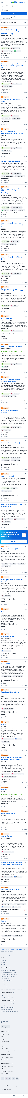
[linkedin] (13, 1078)
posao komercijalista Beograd (8, 1003)
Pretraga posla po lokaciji (7, 997)
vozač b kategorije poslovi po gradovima (11, 1051)
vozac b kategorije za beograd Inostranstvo (11, 989)
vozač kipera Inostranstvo (7, 980)
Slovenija (3, 964)
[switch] (25, 22)
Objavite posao (5, 1060)
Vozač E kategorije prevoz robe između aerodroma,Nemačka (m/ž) (12, 225)
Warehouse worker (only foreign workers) (11, 580)
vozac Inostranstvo (5, 985)
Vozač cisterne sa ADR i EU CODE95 (10, 411)
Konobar (4, 724)
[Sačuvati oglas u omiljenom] (26, 27)
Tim (2, 1036)
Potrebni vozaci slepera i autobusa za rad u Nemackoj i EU (12, 290)
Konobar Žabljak (6, 836)
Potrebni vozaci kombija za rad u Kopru (12, 100)
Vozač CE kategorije (7, 476)
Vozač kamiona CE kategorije (10, 443)
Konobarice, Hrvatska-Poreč (10, 889)
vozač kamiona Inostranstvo (8, 976)
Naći (14, 14)
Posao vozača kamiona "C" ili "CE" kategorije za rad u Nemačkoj (10, 191)
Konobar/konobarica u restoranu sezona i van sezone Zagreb (11, 758)
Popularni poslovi (5, 995)
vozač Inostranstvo (5, 978)
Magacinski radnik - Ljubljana (10, 549)
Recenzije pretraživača (7, 1071)
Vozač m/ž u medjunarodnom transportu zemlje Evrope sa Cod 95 (12, 65)
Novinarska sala (5, 1041)
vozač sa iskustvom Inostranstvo (9, 974)
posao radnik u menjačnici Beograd (9, 1011)
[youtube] (17, 1078)
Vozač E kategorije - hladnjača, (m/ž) (11, 258)
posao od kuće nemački (6, 1009)
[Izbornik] (2, 2)
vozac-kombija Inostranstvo (7, 987)
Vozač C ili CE (5, 664)
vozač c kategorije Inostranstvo (8, 972)
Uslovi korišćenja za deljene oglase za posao (12, 1086)
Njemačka (3, 960)
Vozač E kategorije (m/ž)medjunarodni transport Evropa (12, 132)
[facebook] (2, 1078)
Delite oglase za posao (7, 1057)
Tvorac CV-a (4, 1073)
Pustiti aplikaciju (23, 2)
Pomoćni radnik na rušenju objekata (10, 693)
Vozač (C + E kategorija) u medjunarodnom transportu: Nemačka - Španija (10, 31)
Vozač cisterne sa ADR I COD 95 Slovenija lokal (11, 505)
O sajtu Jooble (5, 1034)
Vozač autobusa (6, 318)
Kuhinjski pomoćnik (7, 636)
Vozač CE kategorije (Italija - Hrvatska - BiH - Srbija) (10, 380)
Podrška (3, 1046)
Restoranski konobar (8, 813)
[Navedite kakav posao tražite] (14, 6)
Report (24, 57)
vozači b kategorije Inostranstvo (8, 970)
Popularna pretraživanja (7, 1066)
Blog (2, 1068)
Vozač (3, 611)
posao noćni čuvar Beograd (7, 1007)
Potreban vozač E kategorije (10, 161)
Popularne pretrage (7, 955)
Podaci (3, 1039)
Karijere (3, 1044)
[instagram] (6, 1078)
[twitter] (9, 1078)
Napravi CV (14, 541)
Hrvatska (3, 962)
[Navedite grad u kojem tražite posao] (14, 10)
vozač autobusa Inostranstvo (8, 982)
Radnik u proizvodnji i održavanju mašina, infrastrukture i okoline (12, 863)
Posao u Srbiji (4, 1048)
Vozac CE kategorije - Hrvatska (11, 346)
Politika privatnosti (6, 1089)
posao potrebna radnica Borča (8, 1005)
